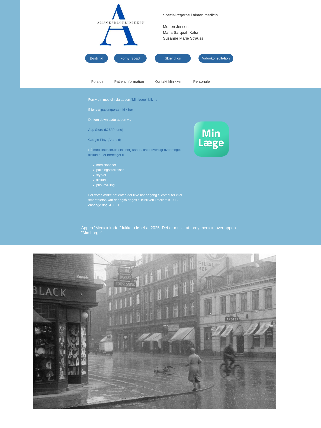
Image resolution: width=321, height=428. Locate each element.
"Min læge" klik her (145, 99)
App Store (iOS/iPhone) (105, 130)
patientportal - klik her (117, 109)
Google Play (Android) (104, 140)
